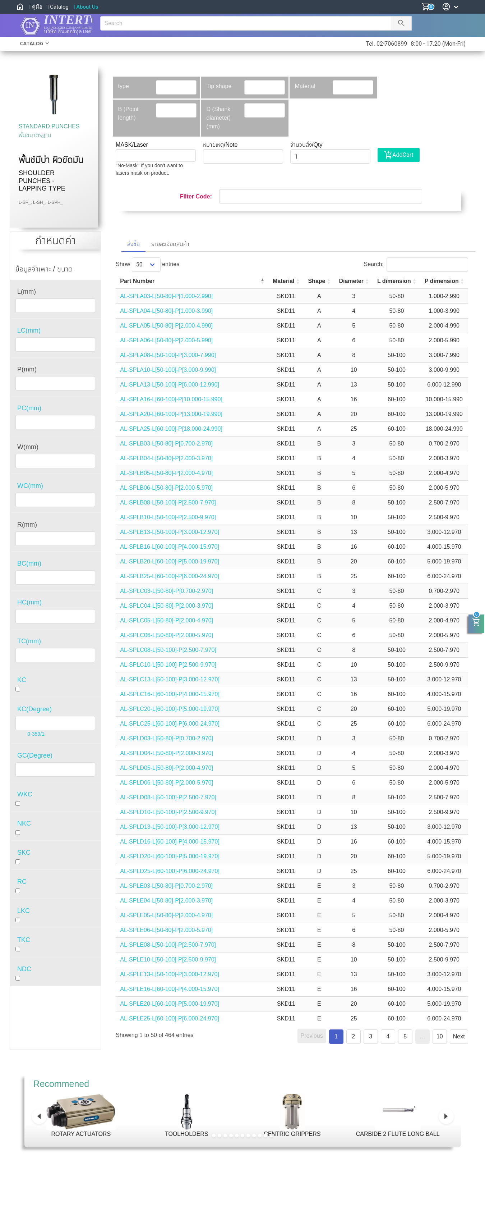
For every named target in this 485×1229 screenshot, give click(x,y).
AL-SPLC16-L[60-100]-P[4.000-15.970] (170, 694)
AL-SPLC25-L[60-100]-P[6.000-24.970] (170, 724)
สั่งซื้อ (133, 244)
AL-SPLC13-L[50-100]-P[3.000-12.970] (170, 679)
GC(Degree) (34, 755)
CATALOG (32, 43)
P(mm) (27, 369)
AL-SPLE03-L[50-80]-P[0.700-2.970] (166, 886)
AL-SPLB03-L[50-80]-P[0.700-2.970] (166, 443)
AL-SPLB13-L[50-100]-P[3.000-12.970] (169, 532)
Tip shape (219, 86)
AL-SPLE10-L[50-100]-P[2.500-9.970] (168, 959)
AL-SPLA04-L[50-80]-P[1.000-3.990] (166, 311)
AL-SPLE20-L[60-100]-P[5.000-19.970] (169, 1004)
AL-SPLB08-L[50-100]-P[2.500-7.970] (168, 502)
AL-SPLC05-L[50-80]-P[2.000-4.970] (166, 620)
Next (459, 1036)
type (123, 86)
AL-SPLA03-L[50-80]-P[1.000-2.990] (166, 296)
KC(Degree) (34, 709)
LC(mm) (29, 330)
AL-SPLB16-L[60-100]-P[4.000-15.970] (169, 547)
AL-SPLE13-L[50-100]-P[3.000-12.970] (169, 974)
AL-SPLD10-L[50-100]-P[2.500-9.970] (168, 812)
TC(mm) (29, 641)
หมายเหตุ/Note (220, 145)
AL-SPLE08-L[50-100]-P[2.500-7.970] (168, 945)
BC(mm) (29, 563)
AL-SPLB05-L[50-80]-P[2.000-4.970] (166, 473)
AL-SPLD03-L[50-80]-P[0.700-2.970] (166, 738)
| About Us (86, 7)
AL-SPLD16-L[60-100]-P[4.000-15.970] (170, 842)
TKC (23, 940)
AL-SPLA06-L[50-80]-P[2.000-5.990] (166, 340)
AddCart (399, 155)
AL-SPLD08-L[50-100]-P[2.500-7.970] (168, 797)
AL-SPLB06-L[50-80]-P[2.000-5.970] (166, 488)
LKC (23, 910)
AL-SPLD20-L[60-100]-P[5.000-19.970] (170, 856)
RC (22, 881)
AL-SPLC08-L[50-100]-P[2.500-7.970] (168, 650)
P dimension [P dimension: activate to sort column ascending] (438, 281)
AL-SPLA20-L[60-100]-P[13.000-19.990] (171, 414)
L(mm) (26, 291)
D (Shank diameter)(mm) (219, 117)
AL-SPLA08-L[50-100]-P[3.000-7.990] (168, 355)
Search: (416, 264)
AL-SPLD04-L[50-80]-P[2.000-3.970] (166, 753)
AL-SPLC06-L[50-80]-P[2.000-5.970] (166, 635)
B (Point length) (128, 113)
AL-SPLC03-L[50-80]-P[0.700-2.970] (166, 591)
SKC (24, 852)
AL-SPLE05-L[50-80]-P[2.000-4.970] (166, 915)
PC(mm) (29, 408)
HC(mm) (29, 602)
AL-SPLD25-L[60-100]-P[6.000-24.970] (170, 871)
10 (439, 1036)
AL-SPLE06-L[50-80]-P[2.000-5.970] (166, 930)
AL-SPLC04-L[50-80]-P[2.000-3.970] (166, 606)
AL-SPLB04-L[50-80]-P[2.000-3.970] (166, 458)
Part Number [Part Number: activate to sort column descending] (137, 281)
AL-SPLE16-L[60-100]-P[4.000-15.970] (169, 989)
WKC (24, 794)
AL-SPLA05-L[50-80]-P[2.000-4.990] (166, 326)
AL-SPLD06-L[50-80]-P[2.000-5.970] (166, 783)
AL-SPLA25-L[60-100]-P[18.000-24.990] (171, 429)
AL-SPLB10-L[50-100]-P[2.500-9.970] (168, 517)
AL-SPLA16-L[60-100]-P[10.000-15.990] (171, 399)
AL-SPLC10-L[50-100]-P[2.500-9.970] (168, 665)
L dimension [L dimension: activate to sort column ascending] (385, 281)
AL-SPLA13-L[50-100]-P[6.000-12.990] (169, 385)
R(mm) (27, 524)
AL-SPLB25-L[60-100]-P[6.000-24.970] (169, 576)
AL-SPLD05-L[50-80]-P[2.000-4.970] (166, 768)
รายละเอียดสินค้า (170, 244)
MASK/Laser (132, 145)
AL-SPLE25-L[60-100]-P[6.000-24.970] (169, 1018)
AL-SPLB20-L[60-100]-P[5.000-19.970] (169, 561)
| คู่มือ (35, 7)
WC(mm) (30, 485)
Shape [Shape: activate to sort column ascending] (297, 281)
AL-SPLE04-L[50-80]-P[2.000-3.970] (166, 900)
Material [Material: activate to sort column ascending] (259, 281)
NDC (24, 969)
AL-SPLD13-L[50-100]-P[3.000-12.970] (170, 827)
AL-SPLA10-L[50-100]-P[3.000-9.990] (168, 370)
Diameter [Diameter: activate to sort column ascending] (336, 281)
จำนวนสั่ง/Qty (306, 145)
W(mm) (27, 447)
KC (21, 680)
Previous (312, 1036)
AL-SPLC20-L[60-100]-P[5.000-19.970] (170, 709)
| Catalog (58, 7)
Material (305, 86)
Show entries (147, 264)
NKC (24, 823)
